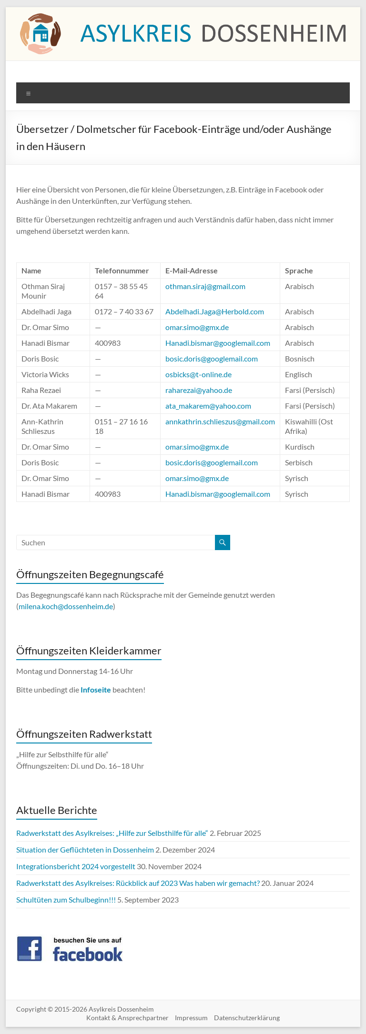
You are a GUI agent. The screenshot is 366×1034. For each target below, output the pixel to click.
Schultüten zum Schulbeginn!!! (66, 899)
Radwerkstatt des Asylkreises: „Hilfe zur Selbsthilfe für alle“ (112, 832)
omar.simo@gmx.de (197, 326)
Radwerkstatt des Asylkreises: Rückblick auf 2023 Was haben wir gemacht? (138, 882)
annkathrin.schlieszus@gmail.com (220, 421)
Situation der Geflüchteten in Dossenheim (85, 849)
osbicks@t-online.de (198, 374)
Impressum (191, 1018)
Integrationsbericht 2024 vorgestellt (75, 866)
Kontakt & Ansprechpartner (127, 1018)
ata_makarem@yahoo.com (208, 405)
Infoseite (96, 689)
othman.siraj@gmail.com (205, 286)
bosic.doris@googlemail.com (211, 358)
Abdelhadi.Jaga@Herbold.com (214, 311)
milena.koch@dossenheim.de (66, 606)
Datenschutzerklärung (247, 1018)
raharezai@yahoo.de (198, 389)
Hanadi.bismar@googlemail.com (217, 342)
